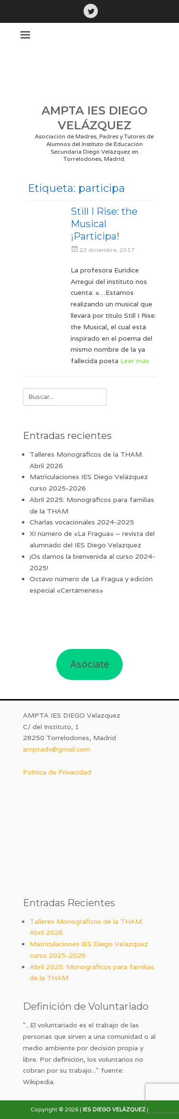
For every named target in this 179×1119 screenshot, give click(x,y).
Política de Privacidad (57, 772)
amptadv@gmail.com (56, 749)
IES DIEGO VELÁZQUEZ (114, 1109)
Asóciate (89, 664)
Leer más (134, 360)
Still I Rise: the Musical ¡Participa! (104, 224)
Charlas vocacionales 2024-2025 (82, 522)
